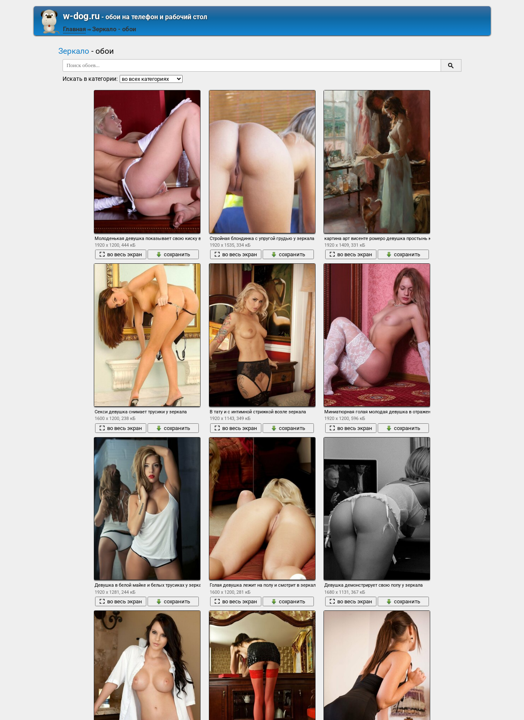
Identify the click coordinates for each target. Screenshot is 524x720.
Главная (74, 29)
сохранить (173, 254)
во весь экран (120, 254)
